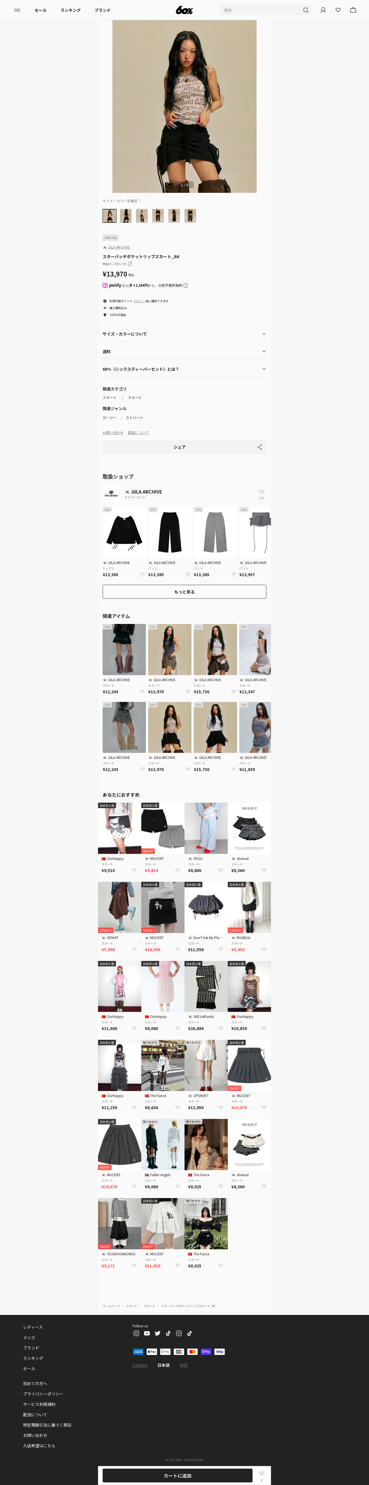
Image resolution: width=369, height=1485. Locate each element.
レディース (33, 1327)
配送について (138, 432)
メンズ (29, 1337)
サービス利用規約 (39, 1404)
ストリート (134, 417)
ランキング (71, 10)
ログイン (140, 301)
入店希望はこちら (39, 1445)
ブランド (103, 10)
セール (41, 10)
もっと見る (184, 592)
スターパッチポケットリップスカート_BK (188, 1306)
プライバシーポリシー (43, 1394)
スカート (109, 397)
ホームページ (111, 1306)
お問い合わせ (113, 432)
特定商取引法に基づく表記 (47, 1425)
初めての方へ (35, 1383)
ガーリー (109, 417)
